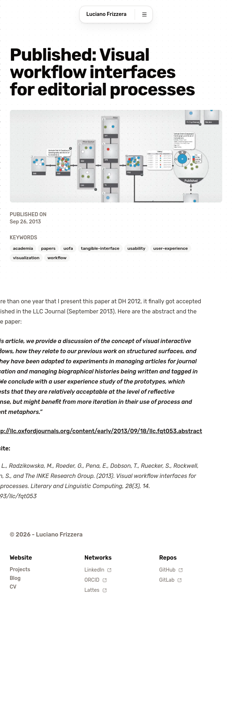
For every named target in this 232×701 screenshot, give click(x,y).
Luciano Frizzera (107, 14)
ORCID (95, 580)
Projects (20, 570)
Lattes (95, 590)
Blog (15, 578)
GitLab (170, 580)
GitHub (171, 570)
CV (13, 587)
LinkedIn (97, 570)
